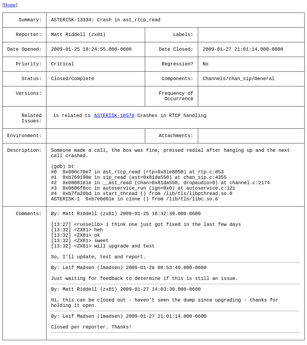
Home (10, 5)
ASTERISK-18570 (114, 115)
